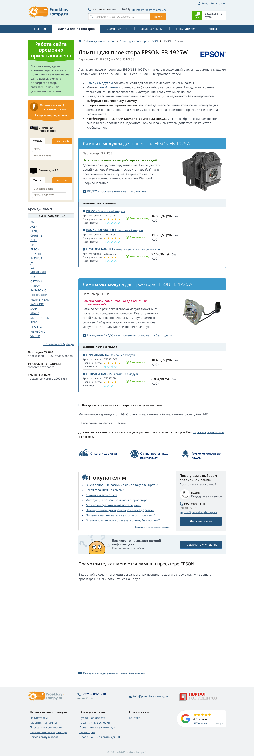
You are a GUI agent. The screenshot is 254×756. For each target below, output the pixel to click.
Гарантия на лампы (43, 722)
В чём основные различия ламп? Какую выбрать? (122, 485)
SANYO (35, 308)
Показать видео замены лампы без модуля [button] (111, 673)
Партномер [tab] (62, 140)
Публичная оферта (92, 718)
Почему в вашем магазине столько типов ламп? (120, 515)
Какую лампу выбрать (45, 737)
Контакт (134, 718)
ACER (33, 226)
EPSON (34, 249)
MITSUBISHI (38, 272)
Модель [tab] (37, 140)
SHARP (34, 313)
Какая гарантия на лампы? (105, 490)
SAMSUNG (37, 304)
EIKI (32, 245)
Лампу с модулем (99, 83)
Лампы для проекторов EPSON (139, 41)
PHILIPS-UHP (38, 295)
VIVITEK (35, 336)
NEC (33, 277)
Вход (204, 3)
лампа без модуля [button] (109, 355)
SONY (34, 322)
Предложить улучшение (201, 545)
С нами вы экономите (101, 495)
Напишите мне (201, 521)
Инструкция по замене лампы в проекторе (116, 500)
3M (32, 222)
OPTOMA (36, 281)
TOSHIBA (36, 327)
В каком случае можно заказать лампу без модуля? (123, 520)
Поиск (158, 16)
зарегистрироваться (208, 432)
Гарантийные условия (94, 722)
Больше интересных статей (152, 527)
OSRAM (35, 286)
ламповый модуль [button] (104, 211)
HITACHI (35, 254)
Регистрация (218, 3)
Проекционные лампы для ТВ (99, 737)
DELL (33, 240)
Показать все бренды (58, 344)
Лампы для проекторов (100, 41)
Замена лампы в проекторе (48, 732)
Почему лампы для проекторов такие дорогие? (120, 510)
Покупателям (39, 718)
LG (32, 267)
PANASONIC (38, 290)
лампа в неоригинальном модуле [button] (121, 249)
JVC (32, 263)
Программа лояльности (46, 727)
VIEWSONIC (37, 331)
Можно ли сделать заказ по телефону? (113, 505)
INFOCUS (36, 258)
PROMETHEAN (39, 299)
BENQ (34, 231)
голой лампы (109, 87)
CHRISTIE (36, 235)
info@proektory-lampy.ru (149, 10)
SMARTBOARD (39, 318)
